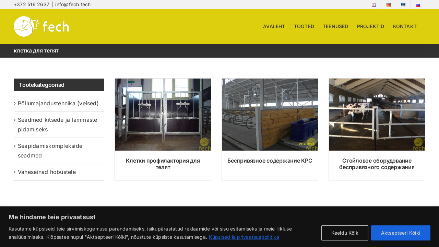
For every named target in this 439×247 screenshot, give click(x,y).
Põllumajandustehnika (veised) (58, 103)
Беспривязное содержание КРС (269, 160)
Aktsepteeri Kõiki (400, 233)
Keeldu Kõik (344, 233)
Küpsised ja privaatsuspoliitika (244, 237)
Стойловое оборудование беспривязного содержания (376, 163)
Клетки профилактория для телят (163, 163)
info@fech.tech (73, 4)
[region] (219, 227)
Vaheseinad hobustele (47, 171)
